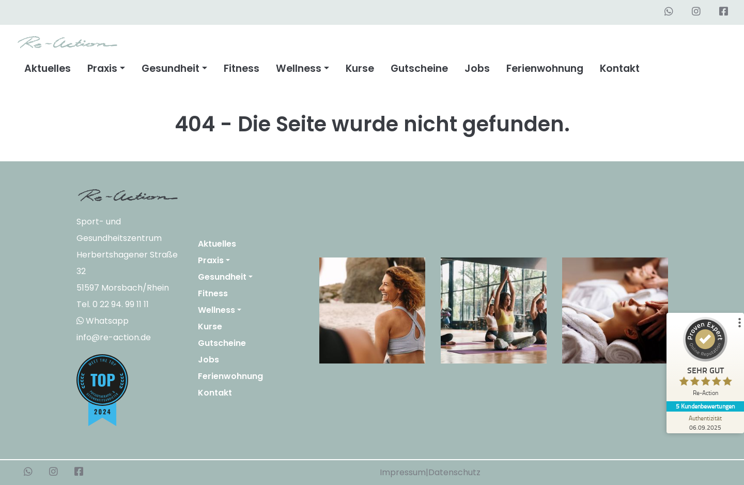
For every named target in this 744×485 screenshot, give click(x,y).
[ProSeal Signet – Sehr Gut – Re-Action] (705, 359)
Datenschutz (454, 472)
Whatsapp (102, 321)
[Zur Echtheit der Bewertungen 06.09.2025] (705, 422)
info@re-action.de (113, 337)
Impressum (403, 472)
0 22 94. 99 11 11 (120, 304)
